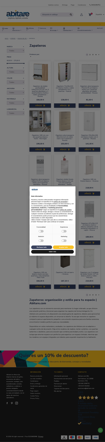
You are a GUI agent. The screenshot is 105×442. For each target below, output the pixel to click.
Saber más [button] (52, 251)
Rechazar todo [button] (42, 247)
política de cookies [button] (66, 210)
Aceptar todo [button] (63, 247)
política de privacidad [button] (60, 201)
